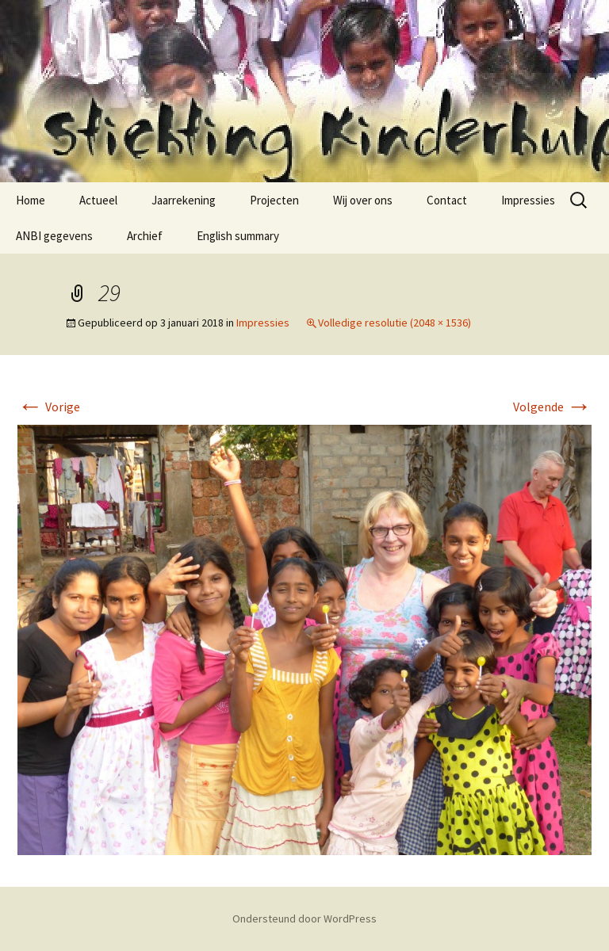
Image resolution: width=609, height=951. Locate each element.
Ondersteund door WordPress (304, 918)
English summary (238, 235)
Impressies (528, 200)
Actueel (98, 200)
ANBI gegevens (54, 235)
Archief (145, 235)
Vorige (48, 406)
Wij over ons (363, 200)
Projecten (274, 200)
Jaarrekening (183, 200)
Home (30, 200)
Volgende (552, 406)
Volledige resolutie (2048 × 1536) (394, 322)
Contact (447, 200)
